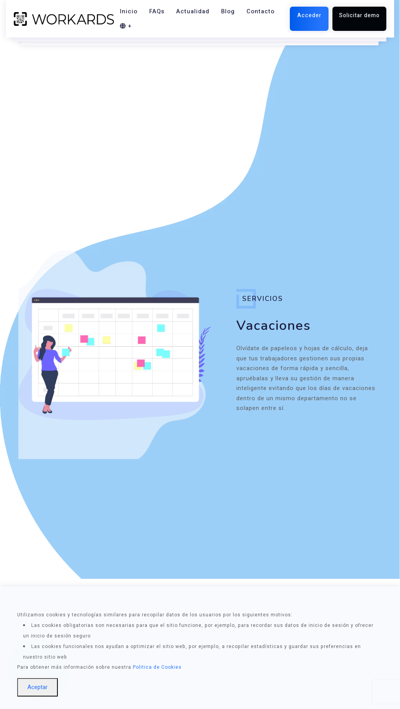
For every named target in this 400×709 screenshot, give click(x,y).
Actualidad (192, 11)
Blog (228, 11)
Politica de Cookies (157, 667)
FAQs (156, 11)
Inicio (129, 11)
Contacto (260, 11)
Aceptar (37, 687)
